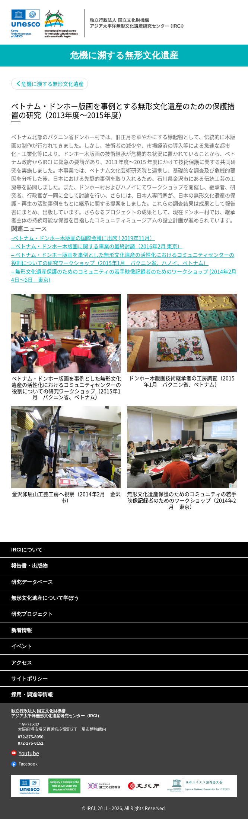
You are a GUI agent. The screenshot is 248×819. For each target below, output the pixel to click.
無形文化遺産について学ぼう (45, 598)
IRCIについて (26, 550)
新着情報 (21, 630)
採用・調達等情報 (32, 694)
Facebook (28, 764)
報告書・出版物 (29, 566)
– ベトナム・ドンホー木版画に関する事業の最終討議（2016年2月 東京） (96, 246)
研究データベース (32, 582)
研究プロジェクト (32, 614)
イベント (21, 646)
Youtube (29, 753)
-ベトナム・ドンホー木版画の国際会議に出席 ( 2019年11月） (83, 238)
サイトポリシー (29, 679)
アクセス (21, 663)
